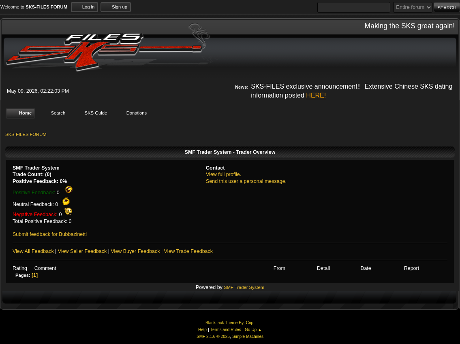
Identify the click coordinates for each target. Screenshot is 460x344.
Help (202, 329)
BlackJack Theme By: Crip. (230, 323)
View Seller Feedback (82, 251)
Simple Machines (247, 336)
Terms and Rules (225, 329)
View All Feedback (33, 251)
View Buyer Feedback (135, 251)
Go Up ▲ (253, 329)
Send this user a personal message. (246, 181)
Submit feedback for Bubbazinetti (50, 234)
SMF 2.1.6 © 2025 (213, 336)
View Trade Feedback (188, 251)
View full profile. (223, 174)
